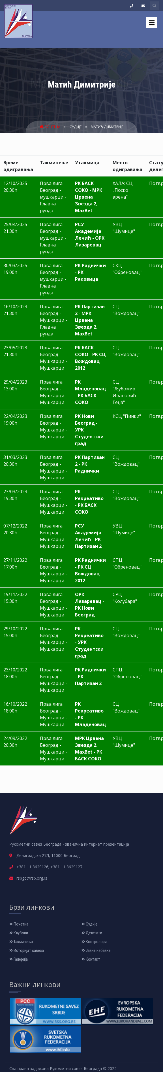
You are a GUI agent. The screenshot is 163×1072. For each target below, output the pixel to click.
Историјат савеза (26, 950)
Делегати (92, 932)
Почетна (50, 126)
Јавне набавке (96, 950)
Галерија (18, 959)
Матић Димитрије (107, 126)
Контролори (94, 941)
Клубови (18, 932)
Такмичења (21, 941)
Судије (76, 126)
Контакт (91, 959)
